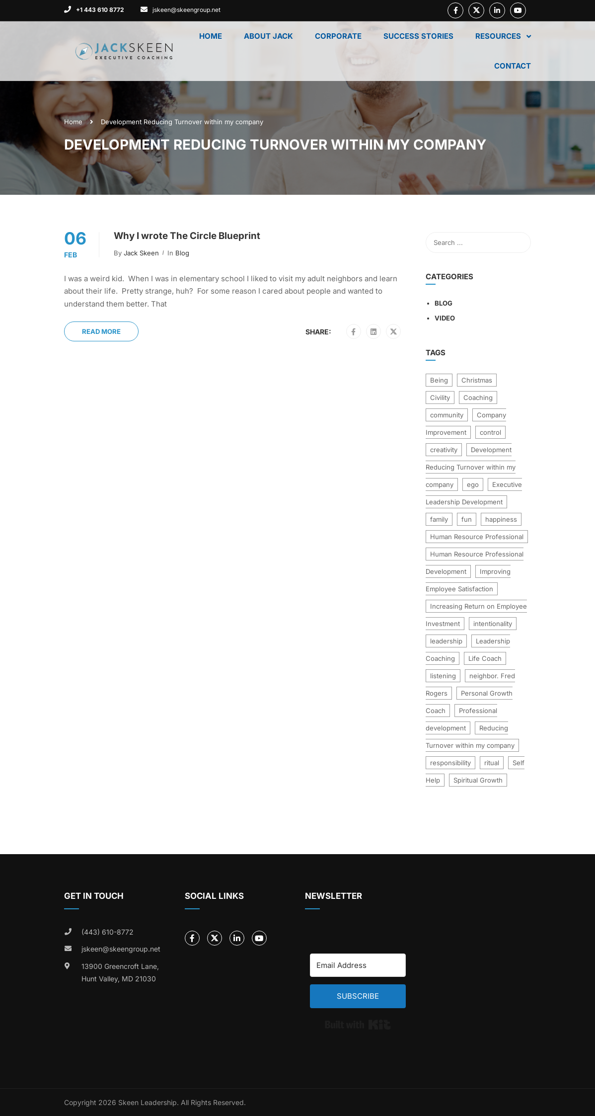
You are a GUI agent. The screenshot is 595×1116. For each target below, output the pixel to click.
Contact (512, 66)
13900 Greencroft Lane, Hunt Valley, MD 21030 (120, 972)
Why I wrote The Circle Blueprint (187, 235)
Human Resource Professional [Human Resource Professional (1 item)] (476, 537)
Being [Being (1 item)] (439, 380)
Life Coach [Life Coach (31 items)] (485, 658)
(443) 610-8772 (107, 932)
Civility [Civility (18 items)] (440, 397)
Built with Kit (358, 1025)
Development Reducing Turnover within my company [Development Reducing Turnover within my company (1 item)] (471, 467)
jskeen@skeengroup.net (186, 9)
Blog (182, 253)
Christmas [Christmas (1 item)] (476, 380)
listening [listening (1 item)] (443, 676)
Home (210, 36)
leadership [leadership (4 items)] (446, 641)
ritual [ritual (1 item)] (491, 763)
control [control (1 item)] (490, 432)
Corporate (338, 36)
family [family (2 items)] (439, 519)
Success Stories (418, 36)
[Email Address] (358, 965)
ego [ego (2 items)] (473, 484)
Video (445, 318)
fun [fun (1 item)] (466, 519)
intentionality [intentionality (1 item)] (492, 624)
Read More (101, 331)
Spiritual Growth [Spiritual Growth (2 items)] (478, 780)
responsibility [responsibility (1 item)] (450, 763)
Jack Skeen (141, 253)
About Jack (268, 36)
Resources (498, 36)
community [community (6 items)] (446, 415)
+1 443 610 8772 (100, 9)
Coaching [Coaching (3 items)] (478, 397)
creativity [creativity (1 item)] (443, 450)
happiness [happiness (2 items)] (501, 519)
